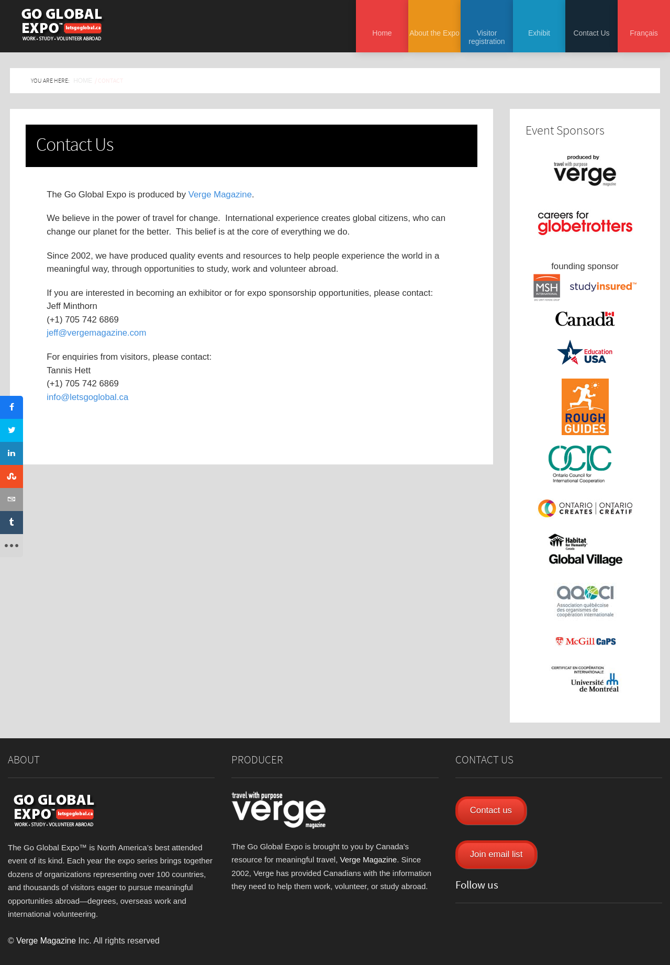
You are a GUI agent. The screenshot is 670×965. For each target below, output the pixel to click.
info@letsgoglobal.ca (87, 397)
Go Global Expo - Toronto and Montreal (61, 24)
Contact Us (591, 33)
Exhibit (539, 33)
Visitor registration (486, 37)
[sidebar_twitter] (11, 430)
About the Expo (434, 33)
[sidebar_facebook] (11, 407)
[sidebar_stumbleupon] (11, 476)
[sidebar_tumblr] (11, 522)
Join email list (496, 854)
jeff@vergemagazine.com (96, 333)
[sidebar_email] (11, 499)
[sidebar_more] (11, 545)
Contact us (491, 810)
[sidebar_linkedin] (11, 453)
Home (382, 33)
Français (644, 33)
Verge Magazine (220, 194)
